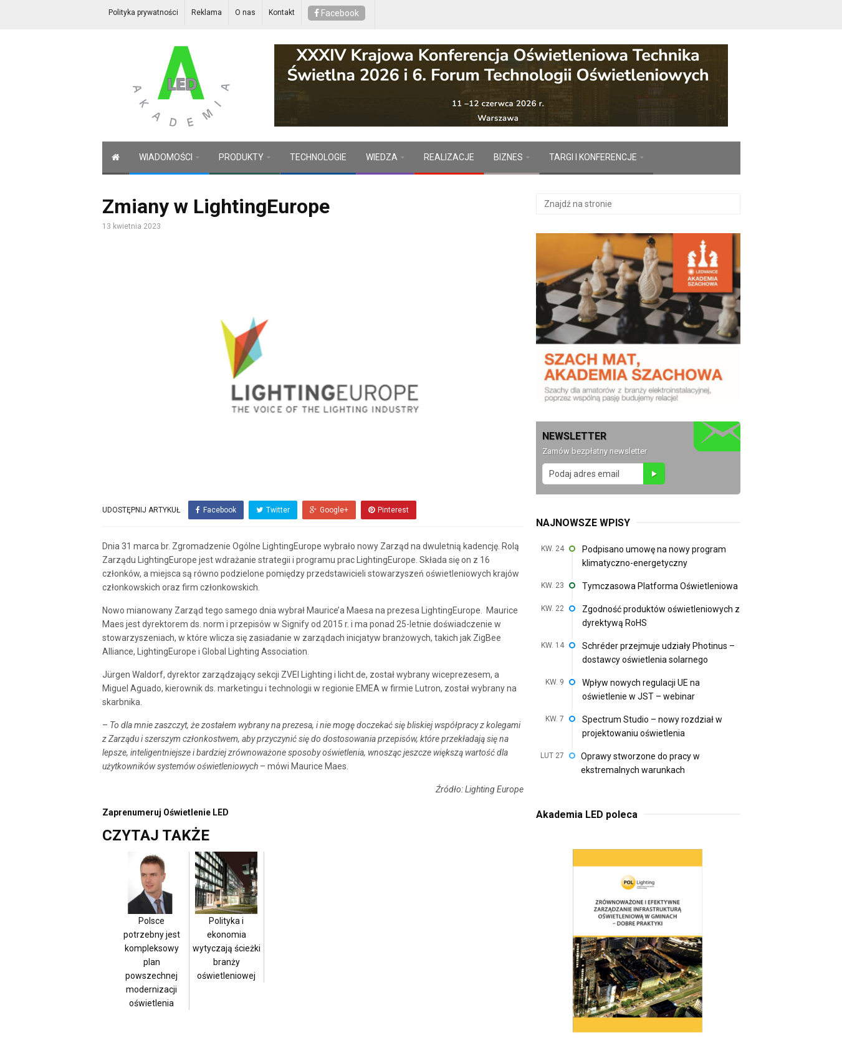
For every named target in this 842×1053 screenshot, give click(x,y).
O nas (245, 12)
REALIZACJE (449, 157)
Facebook (336, 13)
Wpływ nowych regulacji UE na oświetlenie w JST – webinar (641, 689)
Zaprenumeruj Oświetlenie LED (165, 812)
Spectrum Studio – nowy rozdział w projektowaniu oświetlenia (652, 726)
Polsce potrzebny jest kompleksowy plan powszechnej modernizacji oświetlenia (151, 942)
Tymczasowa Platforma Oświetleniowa (660, 586)
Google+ (329, 510)
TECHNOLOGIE (318, 157)
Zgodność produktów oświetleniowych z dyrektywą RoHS (661, 616)
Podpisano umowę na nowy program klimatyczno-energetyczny (654, 556)
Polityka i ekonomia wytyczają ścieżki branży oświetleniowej (227, 928)
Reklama (206, 12)
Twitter (273, 510)
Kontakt (282, 12)
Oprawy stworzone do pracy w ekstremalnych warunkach (640, 763)
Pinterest (388, 510)
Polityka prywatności (143, 12)
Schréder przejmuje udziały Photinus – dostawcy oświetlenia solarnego (658, 653)
